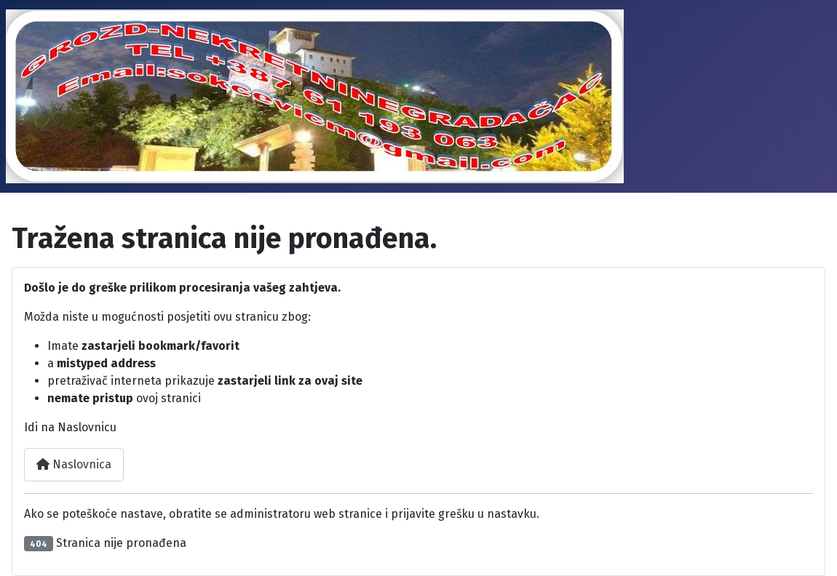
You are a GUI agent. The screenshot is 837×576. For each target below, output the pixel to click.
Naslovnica (73, 464)
